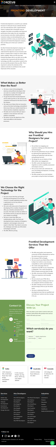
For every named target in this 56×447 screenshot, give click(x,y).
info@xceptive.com (19, 342)
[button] (52, 443)
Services (22, 7)
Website (30, 338)
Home (17, 7)
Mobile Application (41, 338)
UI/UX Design (32, 340)
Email (15, 341)
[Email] (11, 342)
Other (39, 340)
